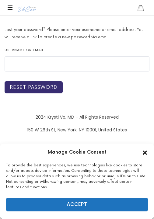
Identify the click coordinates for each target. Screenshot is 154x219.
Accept (77, 204)
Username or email (24, 49)
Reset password (34, 87)
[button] (145, 152)
